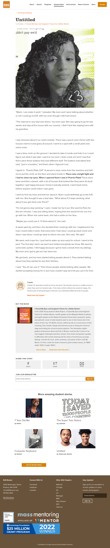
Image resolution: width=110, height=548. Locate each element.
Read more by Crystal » (36, 295)
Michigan (59, 496)
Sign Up (90, 379)
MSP (57, 498)
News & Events (83, 4)
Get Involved (71, 4)
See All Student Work (34, 465)
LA (57, 493)
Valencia (59, 507)
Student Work (59, 4)
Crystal (20, 24)
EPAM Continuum (67, 545)
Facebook (33, 484)
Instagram (33, 487)
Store (93, 4)
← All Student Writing (24, 13)
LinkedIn (33, 490)
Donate (102, 4)
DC (57, 490)
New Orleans (61, 501)
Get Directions (8, 497)
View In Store (41, 350)
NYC (57, 504)
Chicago (59, 487)
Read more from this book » (59, 350)
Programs (47, 4)
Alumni (39, 4)
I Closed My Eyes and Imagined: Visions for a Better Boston (47, 24)
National (59, 484)
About (32, 4)
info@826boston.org (10, 490)
